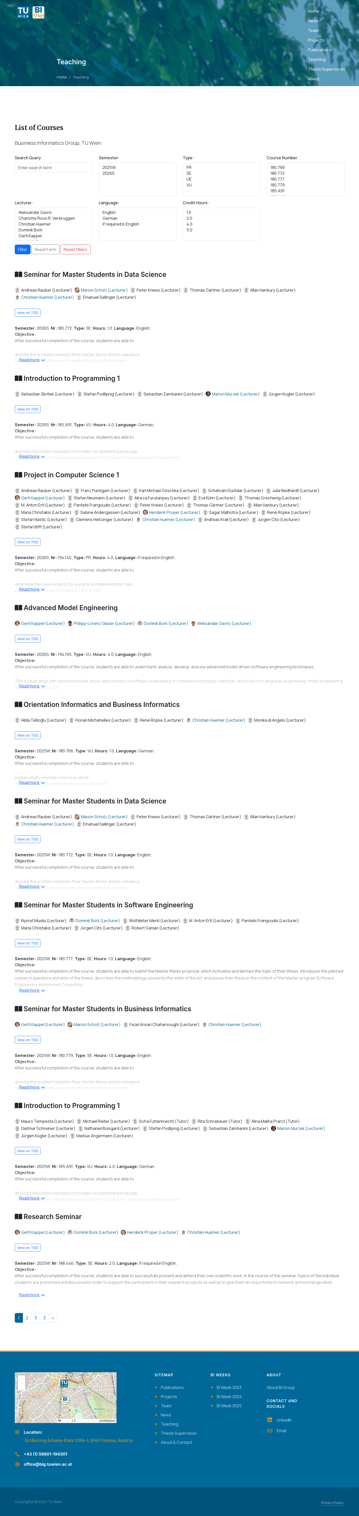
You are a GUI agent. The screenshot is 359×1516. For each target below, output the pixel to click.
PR (221, 167)
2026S (137, 173)
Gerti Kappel (53, 236)
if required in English (137, 224)
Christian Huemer (53, 224)
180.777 (305, 179)
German (137, 218)
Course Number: (282, 158)
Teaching (169, 1424)
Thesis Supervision (179, 1433)
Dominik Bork (53, 230)
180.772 (305, 173)
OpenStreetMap (87, 1421)
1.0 (221, 212)
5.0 (221, 230)
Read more (32, 360)
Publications (172, 1387)
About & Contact (176, 1442)
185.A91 (305, 191)
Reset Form (45, 249)
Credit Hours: (196, 203)
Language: (109, 203)
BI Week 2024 (229, 1396)
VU (221, 185)
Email (276, 1431)
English (137, 212)
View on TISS (27, 312)
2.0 (221, 218)
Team (166, 1406)
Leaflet (64, 1421)
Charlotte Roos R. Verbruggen (53, 218)
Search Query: (28, 158)
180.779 (305, 185)
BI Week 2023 (229, 1387)
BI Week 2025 (229, 1406)
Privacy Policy (332, 1502)
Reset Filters (75, 249)
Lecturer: (24, 203)
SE (221, 173)
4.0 (221, 224)
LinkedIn (279, 1420)
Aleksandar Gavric (53, 212)
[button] (65, 1400)
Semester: (109, 158)
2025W (137, 167)
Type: (188, 158)
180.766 (305, 167)
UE (221, 179)
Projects (169, 1396)
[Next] (53, 1318)
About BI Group (281, 1387)
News (166, 1415)
